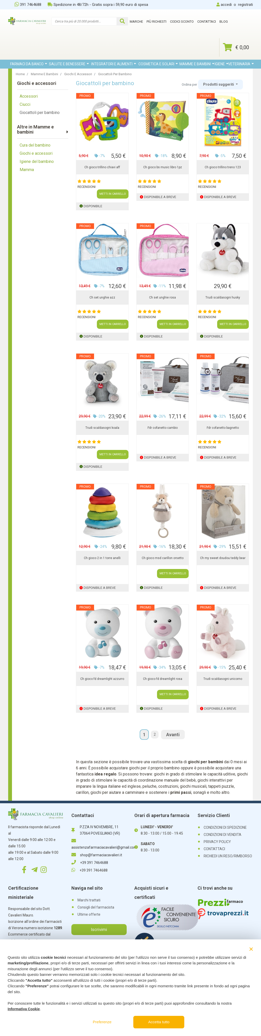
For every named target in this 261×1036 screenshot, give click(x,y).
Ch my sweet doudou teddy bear (222, 558)
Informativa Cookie (24, 1009)
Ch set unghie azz (102, 297)
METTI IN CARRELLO (112, 194)
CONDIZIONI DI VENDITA (222, 835)
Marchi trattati (88, 900)
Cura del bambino (35, 145)
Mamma (27, 169)
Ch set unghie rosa (162, 297)
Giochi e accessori (36, 153)
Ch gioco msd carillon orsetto (163, 558)
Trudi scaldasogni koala (102, 428)
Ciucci (25, 104)
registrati (245, 4)
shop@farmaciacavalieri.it (96, 855)
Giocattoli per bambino (40, 112)
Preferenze (102, 1022)
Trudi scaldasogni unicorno (222, 679)
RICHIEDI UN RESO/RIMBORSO (228, 856)
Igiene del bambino (37, 161)
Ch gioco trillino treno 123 (223, 167)
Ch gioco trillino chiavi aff (102, 167)
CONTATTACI (214, 849)
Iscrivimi (99, 929)
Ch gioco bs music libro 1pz (162, 167)
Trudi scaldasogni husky (222, 297)
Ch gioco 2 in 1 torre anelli (102, 558)
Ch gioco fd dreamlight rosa (162, 679)
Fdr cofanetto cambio (163, 428)
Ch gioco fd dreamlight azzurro (102, 679)
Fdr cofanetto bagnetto (223, 428)
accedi (226, 4)
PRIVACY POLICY (217, 842)
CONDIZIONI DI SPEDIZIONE (225, 827)
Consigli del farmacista (95, 907)
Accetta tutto (158, 1022)
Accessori (29, 96)
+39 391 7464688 (89, 863)
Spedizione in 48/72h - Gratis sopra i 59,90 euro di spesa (98, 4)
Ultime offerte (88, 914)
